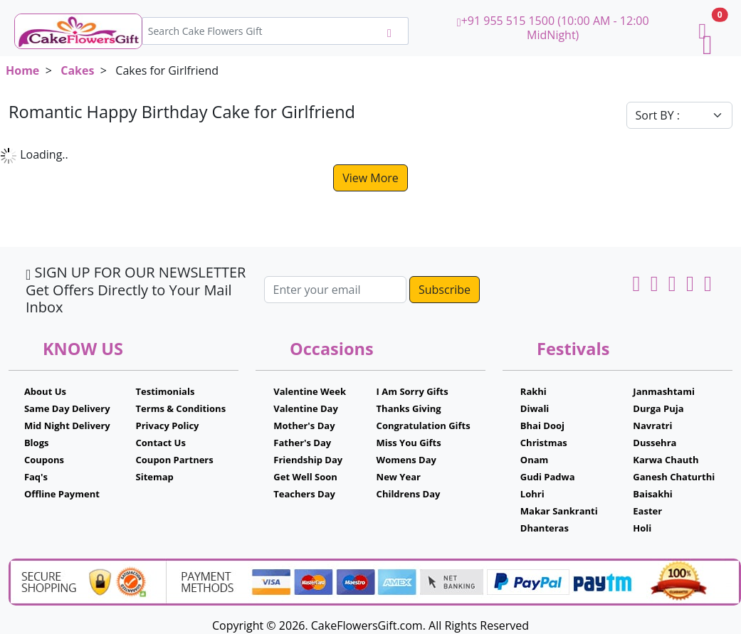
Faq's (36, 476)
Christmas (543, 442)
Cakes (77, 70)
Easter (647, 510)
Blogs (36, 442)
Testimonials (165, 391)
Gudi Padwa (547, 476)
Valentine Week (309, 391)
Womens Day (406, 459)
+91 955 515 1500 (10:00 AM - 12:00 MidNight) (553, 28)
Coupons (44, 459)
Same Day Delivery (67, 408)
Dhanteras (544, 528)
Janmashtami (664, 391)
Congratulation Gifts (424, 425)
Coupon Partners (175, 459)
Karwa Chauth (665, 459)
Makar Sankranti (559, 510)
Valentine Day (305, 408)
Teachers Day (304, 493)
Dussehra (654, 442)
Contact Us (161, 442)
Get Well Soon (305, 476)
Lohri (532, 493)
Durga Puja (658, 408)
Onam (534, 459)
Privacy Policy (167, 425)
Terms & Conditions (181, 408)
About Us (45, 391)
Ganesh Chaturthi (674, 476)
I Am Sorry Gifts (412, 391)
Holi (642, 528)
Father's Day (302, 442)
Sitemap (155, 476)
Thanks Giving (409, 408)
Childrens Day (409, 493)
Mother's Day (304, 425)
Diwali (535, 408)
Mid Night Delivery (67, 425)
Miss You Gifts (409, 442)
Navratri (652, 425)
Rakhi (533, 391)
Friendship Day (307, 459)
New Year (399, 476)
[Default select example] (679, 115)
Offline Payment (62, 493)
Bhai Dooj (542, 425)
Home (22, 70)
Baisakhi (652, 493)
